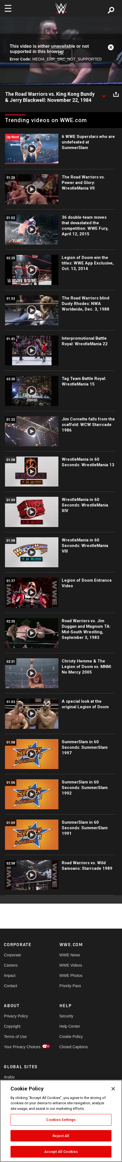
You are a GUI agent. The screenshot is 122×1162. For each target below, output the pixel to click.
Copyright (12, 1026)
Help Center (69, 1026)
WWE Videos (70, 965)
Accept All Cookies (61, 1152)
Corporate (12, 955)
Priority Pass (70, 986)
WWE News (69, 955)
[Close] (113, 1089)
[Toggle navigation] (8, 8)
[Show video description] (104, 94)
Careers (11, 965)
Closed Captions (73, 1047)
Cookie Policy (71, 1036)
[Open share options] (116, 94)
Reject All (61, 1136)
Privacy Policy (16, 1016)
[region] (61, 1121)
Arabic (9, 1077)
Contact (10, 986)
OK (61, 53)
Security (66, 1016)
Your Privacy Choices (18, 1047)
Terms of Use (15, 1036)
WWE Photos (70, 975)
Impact (9, 975)
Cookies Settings (61, 1120)
